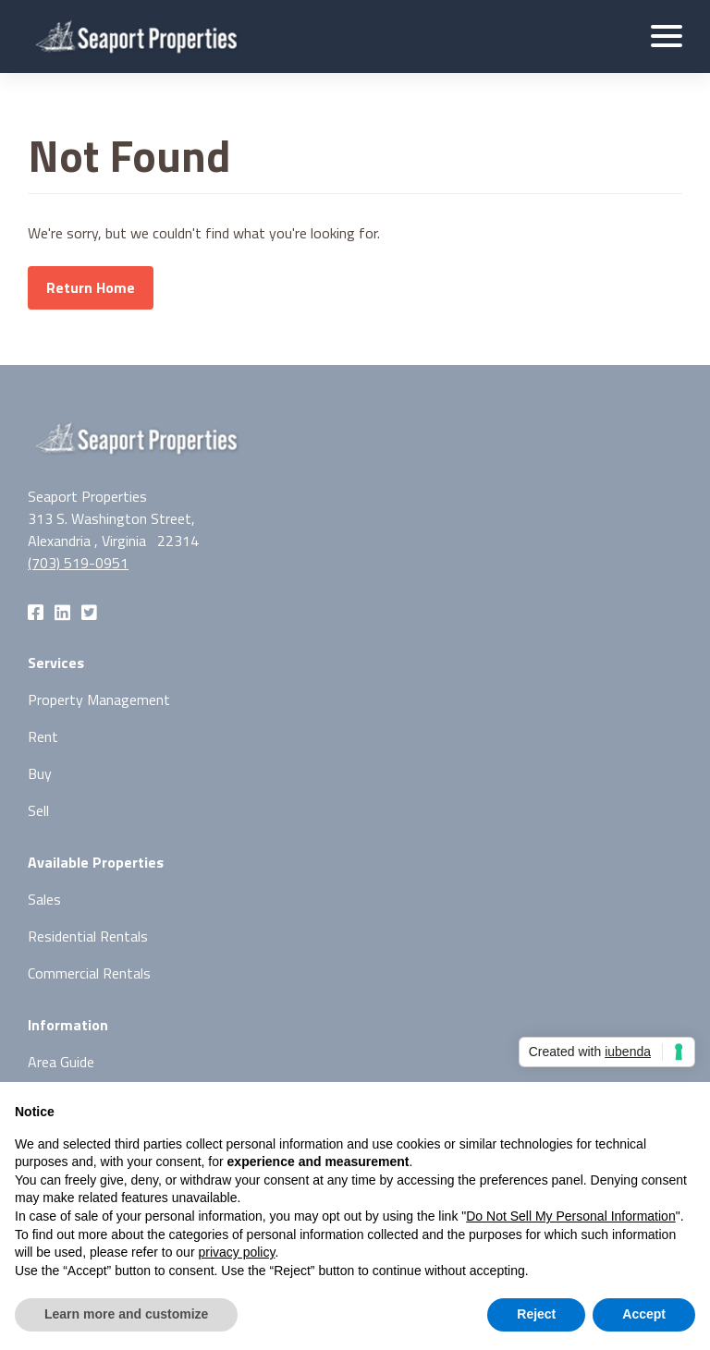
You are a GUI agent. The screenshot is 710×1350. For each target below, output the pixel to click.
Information (68, 1025)
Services (56, 662)
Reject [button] (536, 1314)
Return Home (90, 287)
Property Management (99, 699)
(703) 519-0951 (78, 563)
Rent (43, 736)
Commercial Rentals (89, 973)
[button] (666, 36)
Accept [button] (644, 1314)
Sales (44, 899)
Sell (38, 810)
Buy (40, 773)
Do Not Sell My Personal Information (570, 1216)
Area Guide (61, 1062)
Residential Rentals (88, 936)
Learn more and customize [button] (126, 1314)
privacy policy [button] (236, 1252)
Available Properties (96, 862)
